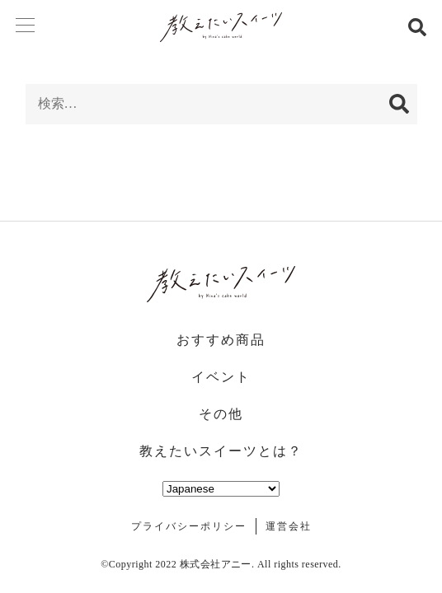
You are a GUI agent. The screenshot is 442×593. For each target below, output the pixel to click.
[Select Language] (221, 489)
